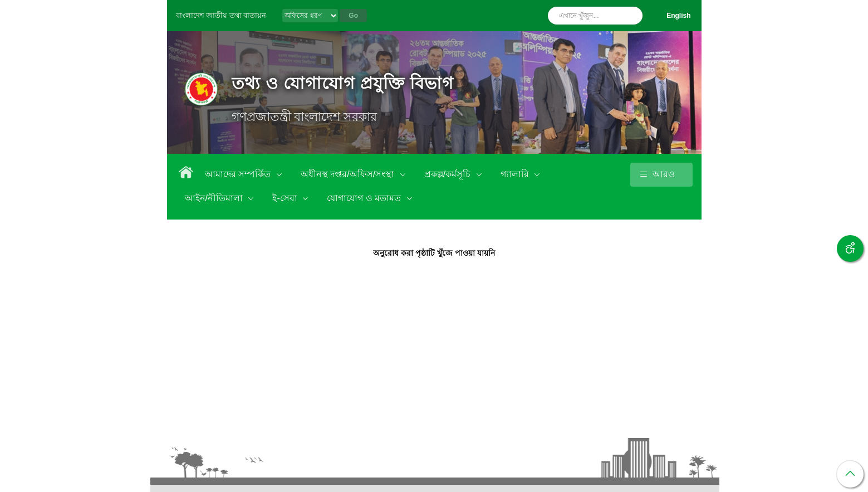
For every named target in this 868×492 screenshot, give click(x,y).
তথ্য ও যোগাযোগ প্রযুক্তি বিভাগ (343, 83)
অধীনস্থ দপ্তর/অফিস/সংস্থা (349, 174)
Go (353, 16)
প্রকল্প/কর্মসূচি (448, 174)
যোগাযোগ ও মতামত (365, 198)
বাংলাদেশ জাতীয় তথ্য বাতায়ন (221, 15)
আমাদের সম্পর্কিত (239, 174)
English (678, 16)
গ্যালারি (516, 174)
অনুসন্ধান (631, 16)
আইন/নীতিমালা (215, 198)
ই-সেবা (286, 198)
